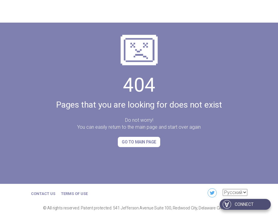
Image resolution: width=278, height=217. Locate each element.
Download (159, 10)
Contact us (43, 193)
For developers (230, 10)
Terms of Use (74, 193)
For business (192, 10)
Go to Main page (139, 142)
